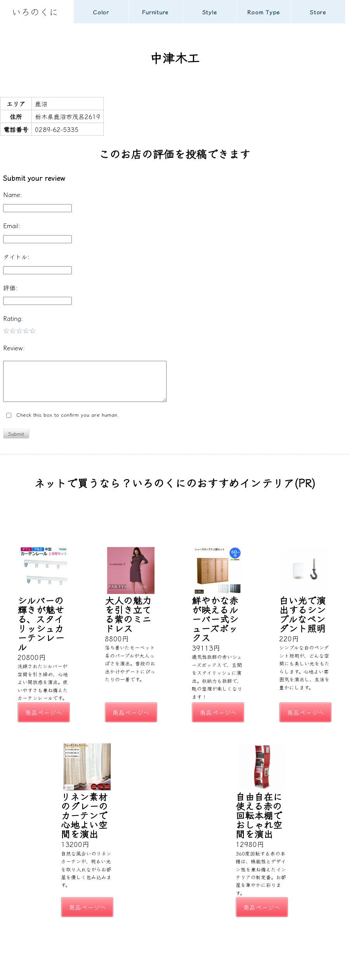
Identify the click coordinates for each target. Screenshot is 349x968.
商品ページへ (43, 712)
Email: (12, 225)
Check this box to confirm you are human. (62, 415)
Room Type (263, 12)
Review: (14, 348)
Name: (12, 194)
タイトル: (16, 256)
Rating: (13, 318)
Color (101, 12)
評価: (10, 287)
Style (209, 12)
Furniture (155, 12)
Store (318, 12)
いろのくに (35, 11)
